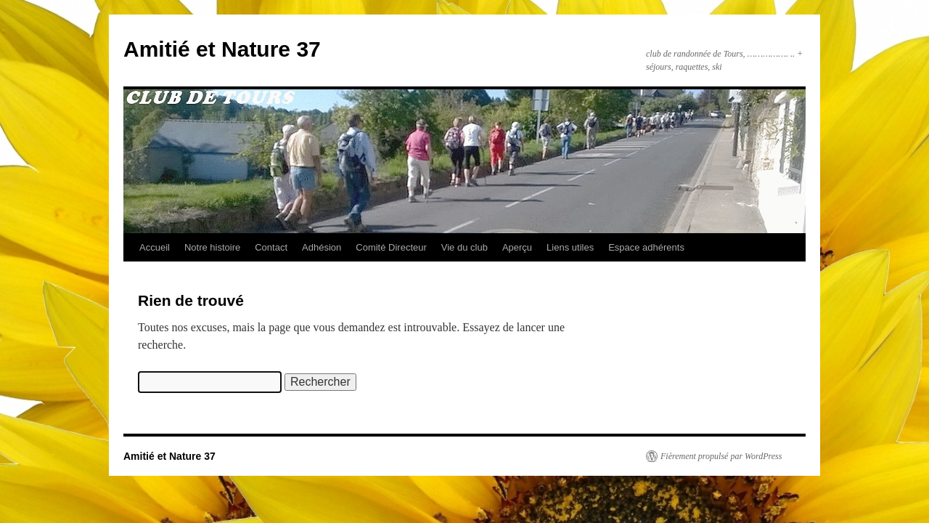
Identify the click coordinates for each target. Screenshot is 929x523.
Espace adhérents (646, 247)
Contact (271, 247)
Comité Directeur (391, 247)
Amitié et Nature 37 (222, 49)
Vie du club (464, 247)
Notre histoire (212, 247)
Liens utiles (570, 247)
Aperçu (517, 247)
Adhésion (321, 247)
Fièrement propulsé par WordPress (721, 456)
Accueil (154, 247)
